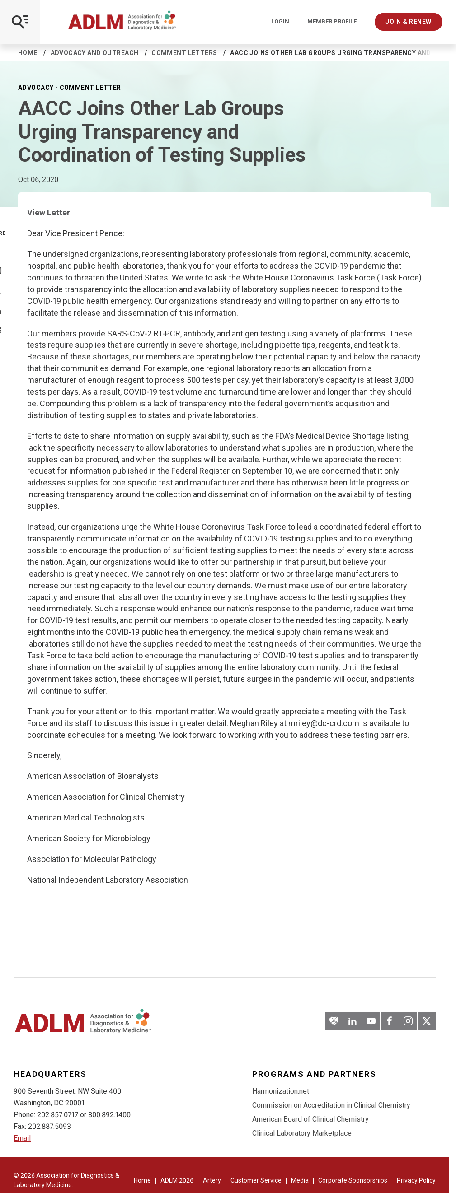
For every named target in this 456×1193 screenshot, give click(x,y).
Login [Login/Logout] (280, 22)
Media (300, 1180)
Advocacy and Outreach (95, 52)
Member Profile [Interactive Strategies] (332, 22)
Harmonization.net (280, 1091)
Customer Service (256, 1180)
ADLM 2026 (176, 1180)
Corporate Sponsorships (352, 1180)
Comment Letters (184, 52)
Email (22, 1138)
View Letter (48, 212)
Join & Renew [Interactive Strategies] (408, 21)
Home (28, 52)
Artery (212, 1180)
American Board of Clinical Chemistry (310, 1119)
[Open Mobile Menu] (20, 22)
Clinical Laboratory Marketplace (302, 1133)
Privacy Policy (416, 1180)
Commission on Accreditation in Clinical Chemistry (331, 1105)
